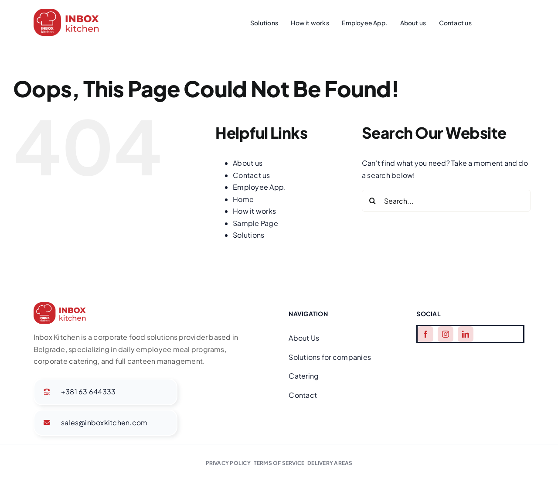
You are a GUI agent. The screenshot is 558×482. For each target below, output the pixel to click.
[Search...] (446, 201)
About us (247, 163)
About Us (304, 337)
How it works (254, 210)
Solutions (248, 234)
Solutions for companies (330, 357)
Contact (303, 395)
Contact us (251, 175)
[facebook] (425, 334)
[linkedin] (465, 334)
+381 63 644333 (88, 391)
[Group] (66, 12)
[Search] (373, 201)
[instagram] (445, 334)
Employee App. (259, 186)
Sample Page (255, 223)
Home (243, 199)
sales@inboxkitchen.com (104, 422)
